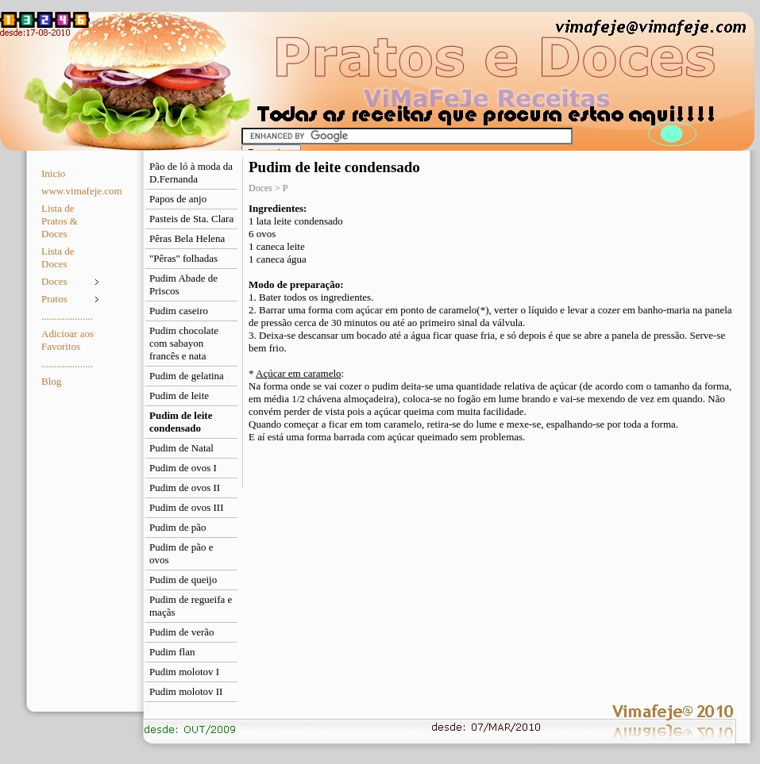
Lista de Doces (58, 257)
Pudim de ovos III (186, 507)
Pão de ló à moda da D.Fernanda (191, 172)
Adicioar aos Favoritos (67, 340)
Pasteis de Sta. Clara (191, 219)
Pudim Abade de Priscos (183, 284)
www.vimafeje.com (71, 191)
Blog (51, 381)
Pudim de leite (179, 395)
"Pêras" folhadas (183, 258)
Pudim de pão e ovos (181, 553)
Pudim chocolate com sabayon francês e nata (183, 343)
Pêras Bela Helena (187, 238)
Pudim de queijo (183, 579)
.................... (67, 316)
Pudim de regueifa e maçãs (190, 605)
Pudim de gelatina (186, 376)
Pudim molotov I (184, 672)
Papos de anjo (177, 199)
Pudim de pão (177, 527)
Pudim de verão (181, 632)
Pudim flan (172, 652)
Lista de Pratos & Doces (59, 221)
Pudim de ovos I (183, 468)
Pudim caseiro (178, 311)
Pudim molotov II (185, 691)
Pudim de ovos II (184, 487)
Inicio (53, 173)
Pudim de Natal (181, 448)
